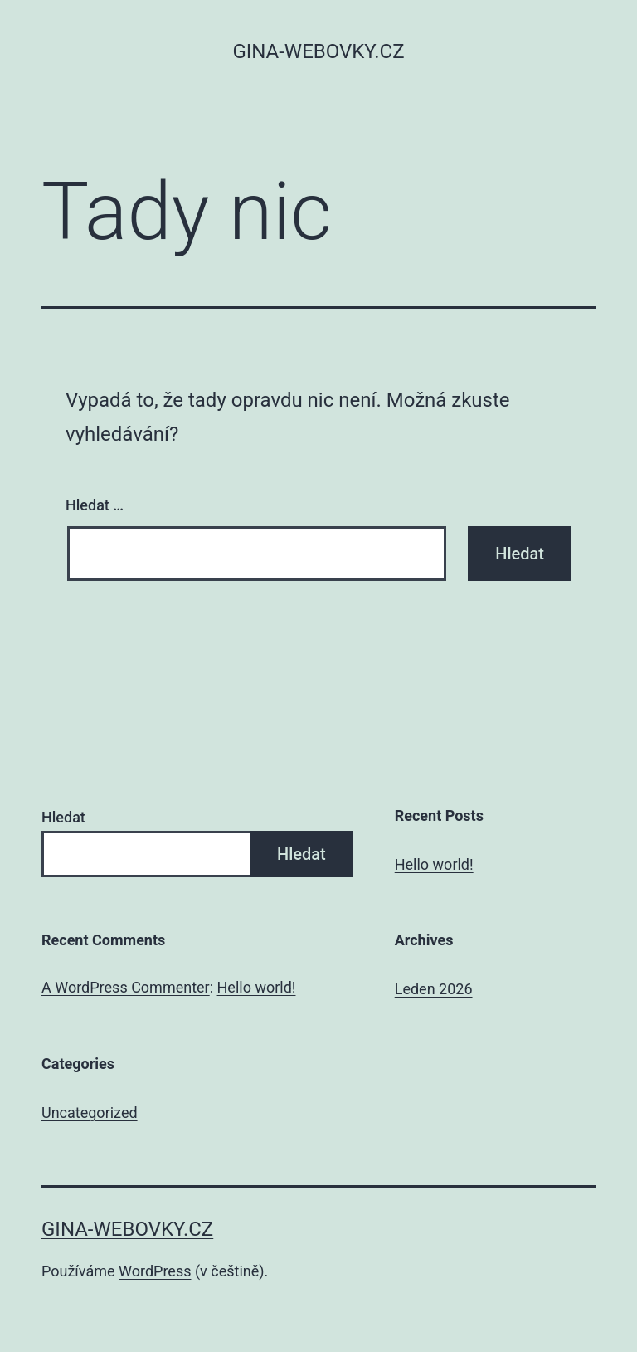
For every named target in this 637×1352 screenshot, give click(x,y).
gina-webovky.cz (318, 51)
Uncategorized (89, 1112)
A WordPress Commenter (125, 987)
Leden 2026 (434, 989)
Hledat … (95, 505)
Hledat (63, 817)
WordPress (155, 1271)
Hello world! (434, 864)
